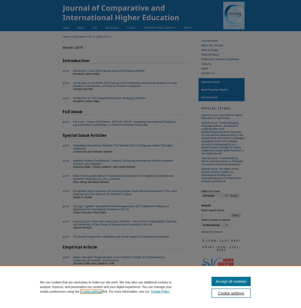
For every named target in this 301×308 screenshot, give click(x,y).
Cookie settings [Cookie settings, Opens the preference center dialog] (231, 293)
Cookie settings (91, 291)
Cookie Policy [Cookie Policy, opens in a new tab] (160, 291)
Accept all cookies (231, 281)
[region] (150, 287)
